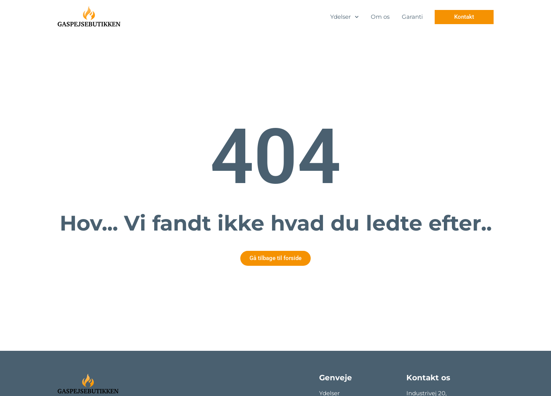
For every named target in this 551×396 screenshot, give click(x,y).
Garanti (412, 16)
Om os (380, 16)
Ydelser (344, 17)
